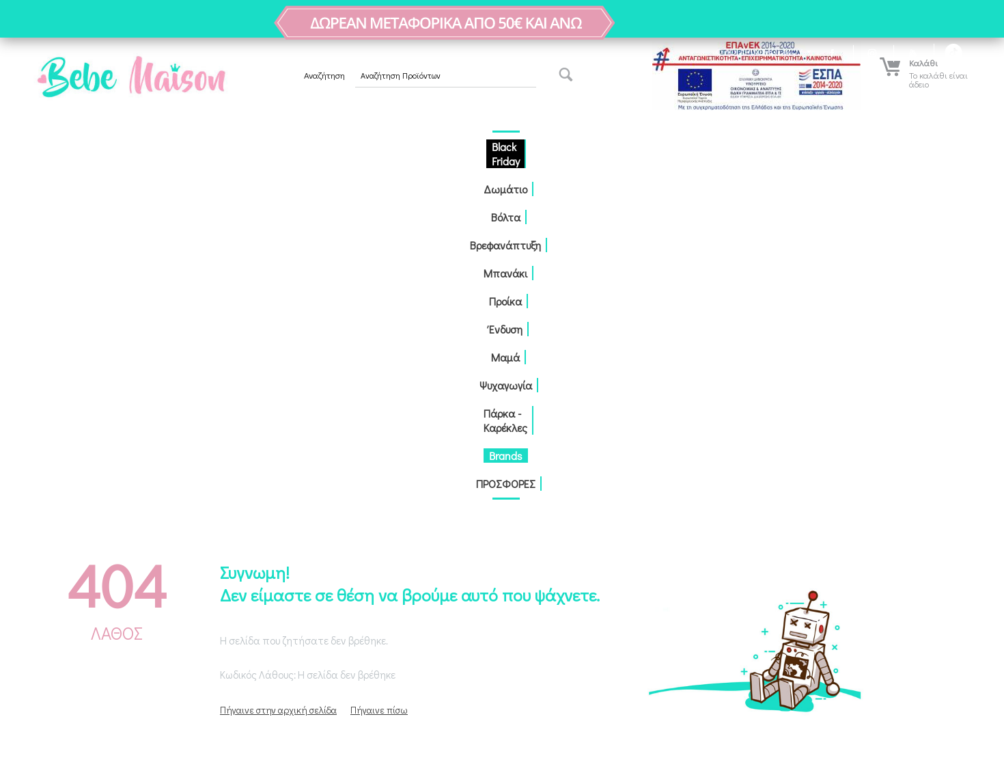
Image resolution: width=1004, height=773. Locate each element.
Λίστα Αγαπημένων (60, 562)
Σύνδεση (38, 505)
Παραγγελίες (48, 543)
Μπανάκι (421, 146)
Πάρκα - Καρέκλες (690, 146)
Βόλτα (290, 146)
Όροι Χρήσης (292, 601)
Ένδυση (515, 146)
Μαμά (558, 146)
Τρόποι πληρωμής (301, 543)
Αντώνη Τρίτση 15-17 (558, 506)
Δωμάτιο (242, 146)
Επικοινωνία (291, 620)
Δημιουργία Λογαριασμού (71, 524)
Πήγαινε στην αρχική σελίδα (278, 372)
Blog (276, 524)
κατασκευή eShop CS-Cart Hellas (212, 749)
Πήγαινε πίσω (379, 372)
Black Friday (179, 146)
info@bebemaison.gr (571, 589)
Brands (760, 146)
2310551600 (553, 569)
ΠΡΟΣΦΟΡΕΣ (818, 146)
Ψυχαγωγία (610, 146)
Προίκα (470, 146)
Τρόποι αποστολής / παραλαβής (329, 562)
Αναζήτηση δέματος (304, 639)
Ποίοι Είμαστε (293, 505)
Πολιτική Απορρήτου (307, 581)
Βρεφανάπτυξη (351, 146)
